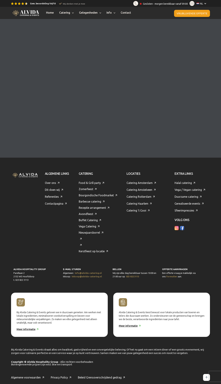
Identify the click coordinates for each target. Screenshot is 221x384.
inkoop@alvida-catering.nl (87, 276)
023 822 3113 (132, 276)
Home (50, 12)
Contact (126, 12)
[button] (202, 3)
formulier (171, 276)
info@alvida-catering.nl (88, 273)
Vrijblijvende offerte (192, 13)
